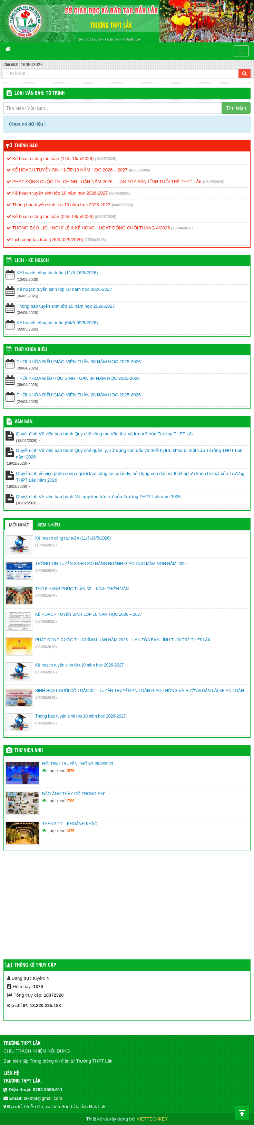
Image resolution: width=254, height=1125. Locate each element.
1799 (70, 801)
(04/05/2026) (122, 205)
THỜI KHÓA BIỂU (30, 349)
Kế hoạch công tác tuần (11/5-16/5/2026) (50, 158)
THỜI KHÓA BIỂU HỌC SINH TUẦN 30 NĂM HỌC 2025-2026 (78, 378)
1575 (70, 771)
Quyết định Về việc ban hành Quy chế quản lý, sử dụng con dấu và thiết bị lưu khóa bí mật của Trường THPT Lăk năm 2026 (129, 454)
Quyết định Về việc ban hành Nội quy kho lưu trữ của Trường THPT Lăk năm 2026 (98, 496)
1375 (70, 831)
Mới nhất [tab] (19, 525)
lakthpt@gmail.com (43, 1098)
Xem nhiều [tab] (48, 525)
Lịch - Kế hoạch (31, 260)
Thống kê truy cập (35, 965)
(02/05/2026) (105, 217)
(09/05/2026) (46, 571)
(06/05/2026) (139, 170)
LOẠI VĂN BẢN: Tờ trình (39, 93)
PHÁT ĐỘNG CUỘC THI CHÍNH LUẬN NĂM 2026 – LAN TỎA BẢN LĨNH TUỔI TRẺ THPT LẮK (104, 181)
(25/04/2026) (182, 228)
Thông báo (26, 146)
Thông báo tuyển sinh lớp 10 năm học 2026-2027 (58, 204)
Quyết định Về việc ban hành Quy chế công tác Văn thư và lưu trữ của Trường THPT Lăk (105, 433)
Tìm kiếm (236, 108)
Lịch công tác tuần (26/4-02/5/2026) (45, 239)
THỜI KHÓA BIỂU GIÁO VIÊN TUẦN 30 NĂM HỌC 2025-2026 (79, 361)
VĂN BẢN (23, 422)
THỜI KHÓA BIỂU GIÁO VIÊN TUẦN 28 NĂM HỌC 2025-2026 (79, 394)
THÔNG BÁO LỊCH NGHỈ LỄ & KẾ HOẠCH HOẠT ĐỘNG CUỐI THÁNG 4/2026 (88, 227)
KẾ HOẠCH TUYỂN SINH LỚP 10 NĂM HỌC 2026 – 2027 (67, 169)
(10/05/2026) (105, 159)
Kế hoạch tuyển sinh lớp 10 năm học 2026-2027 (57, 193)
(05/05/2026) (46, 697)
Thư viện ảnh (28, 750)
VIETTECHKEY (152, 1119)
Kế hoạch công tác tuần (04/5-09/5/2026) (50, 216)
